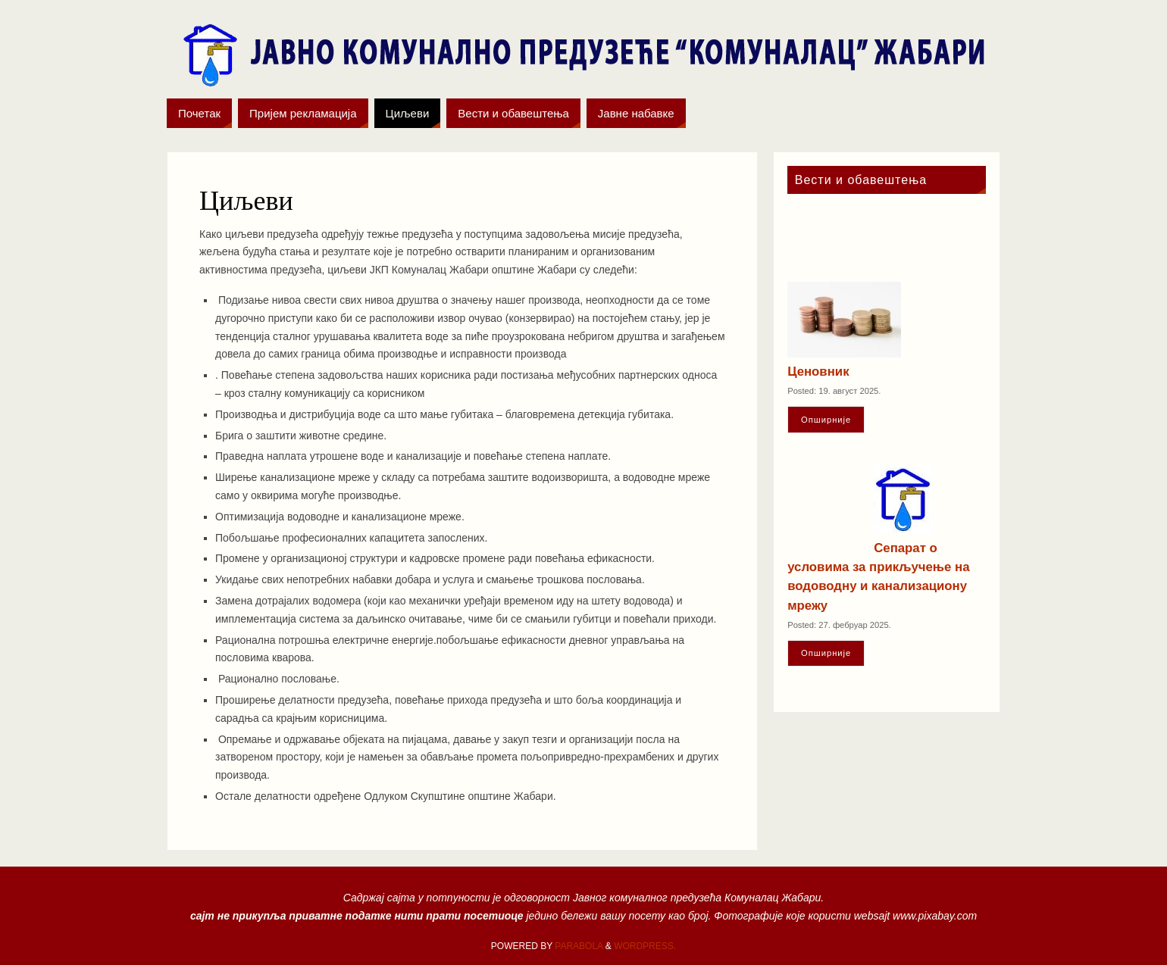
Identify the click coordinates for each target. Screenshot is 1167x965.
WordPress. (645, 946)
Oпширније (826, 419)
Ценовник (818, 371)
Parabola (578, 946)
